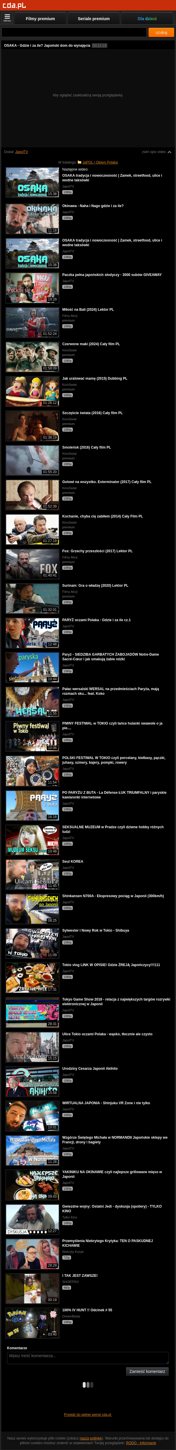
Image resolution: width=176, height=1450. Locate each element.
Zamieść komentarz (147, 1371)
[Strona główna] (14, 5)
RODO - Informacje (141, 1443)
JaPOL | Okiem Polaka (100, 162)
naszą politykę (91, 1438)
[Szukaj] (74, 32)
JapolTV (21, 152)
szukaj (161, 32)
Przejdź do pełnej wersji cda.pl (88, 1415)
